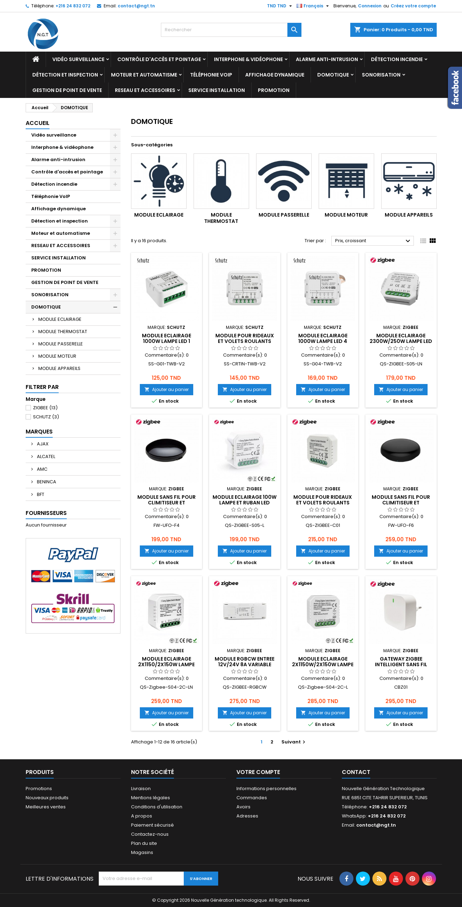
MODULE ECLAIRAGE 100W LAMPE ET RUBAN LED (244, 500)
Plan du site (144, 843)
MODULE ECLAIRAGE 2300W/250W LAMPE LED (401, 338)
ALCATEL (45, 456)
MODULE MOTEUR (57, 356)
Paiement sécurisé (152, 825)
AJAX (42, 444)
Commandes (251, 797)
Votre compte (258, 772)
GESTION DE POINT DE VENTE (67, 90)
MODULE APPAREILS (59, 368)
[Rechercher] (231, 30)
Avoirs (243, 806)
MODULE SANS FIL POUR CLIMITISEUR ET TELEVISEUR (166, 503)
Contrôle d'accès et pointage (159, 59)
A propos (141, 816)
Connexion (370, 6)
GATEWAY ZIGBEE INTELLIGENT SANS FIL (401, 661)
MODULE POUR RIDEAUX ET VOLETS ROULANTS (244, 338)
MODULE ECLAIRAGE (60, 319)
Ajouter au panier (166, 389)
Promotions (39, 788)
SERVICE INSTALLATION (216, 90)
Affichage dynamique (274, 74)
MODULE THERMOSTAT (62, 331)
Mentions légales (150, 797)
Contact (356, 772)
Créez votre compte (413, 6)
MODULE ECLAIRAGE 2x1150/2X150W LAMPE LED (166, 664)
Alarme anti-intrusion (327, 59)
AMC (41, 469)
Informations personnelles (266, 788)
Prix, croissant (373, 241)
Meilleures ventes (46, 806)
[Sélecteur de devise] (280, 6)
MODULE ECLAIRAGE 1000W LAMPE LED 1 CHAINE (166, 341)
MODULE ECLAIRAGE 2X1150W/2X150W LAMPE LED (322, 664)
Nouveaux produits (47, 797)
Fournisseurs (46, 513)
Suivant (294, 742)
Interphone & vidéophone (248, 59)
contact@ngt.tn (136, 6)
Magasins (142, 852)
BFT (40, 494)
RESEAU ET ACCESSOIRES (145, 90)
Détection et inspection (65, 74)
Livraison (141, 788)
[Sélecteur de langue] (314, 6)
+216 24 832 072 (73, 6)
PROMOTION (273, 90)
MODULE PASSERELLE (60, 343)
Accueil (38, 123)
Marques (39, 432)
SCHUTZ (46, 416)
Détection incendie (397, 59)
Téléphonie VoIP (211, 74)
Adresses (247, 816)
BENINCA (46, 481)
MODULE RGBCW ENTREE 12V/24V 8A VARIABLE (244, 661)
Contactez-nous (150, 834)
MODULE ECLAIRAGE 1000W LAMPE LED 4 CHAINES (322, 341)
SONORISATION (381, 74)
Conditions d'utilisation (156, 806)
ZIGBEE (45, 407)
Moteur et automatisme (144, 74)
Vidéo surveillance (78, 59)
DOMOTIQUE (333, 74)
